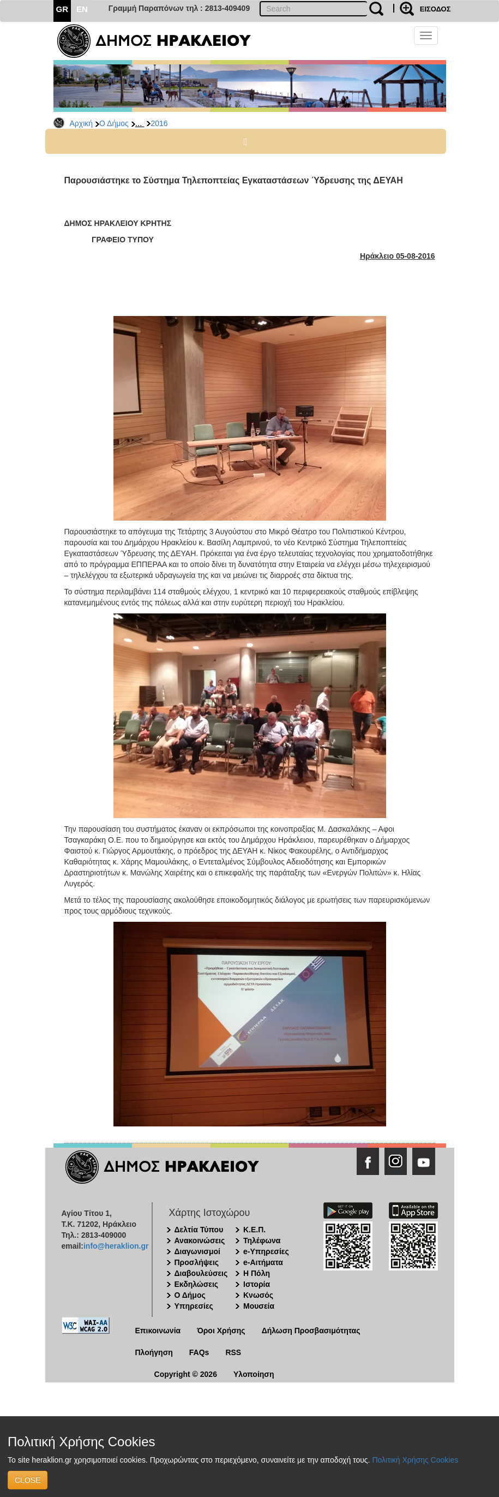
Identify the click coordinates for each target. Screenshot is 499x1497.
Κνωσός (258, 1295)
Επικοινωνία (158, 1330)
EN (82, 9)
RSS (233, 1352)
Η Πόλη (256, 1273)
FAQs (199, 1352)
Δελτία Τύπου (199, 1229)
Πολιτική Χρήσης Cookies (415, 1460)
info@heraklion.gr (115, 1246)
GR (62, 9)
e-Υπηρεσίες (266, 1251)
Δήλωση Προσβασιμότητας (311, 1330)
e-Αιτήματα (263, 1262)
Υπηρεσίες (194, 1306)
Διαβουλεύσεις (201, 1273)
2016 (159, 123)
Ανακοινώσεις (200, 1240)
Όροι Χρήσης (221, 1330)
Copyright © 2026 (185, 1374)
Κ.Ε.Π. (254, 1229)
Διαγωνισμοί (197, 1251)
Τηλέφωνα (261, 1240)
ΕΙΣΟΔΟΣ (435, 9)
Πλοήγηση (154, 1352)
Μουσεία (258, 1306)
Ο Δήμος (114, 123)
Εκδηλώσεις (197, 1284)
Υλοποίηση (253, 1374)
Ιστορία (256, 1284)
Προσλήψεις (197, 1262)
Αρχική (81, 123)
